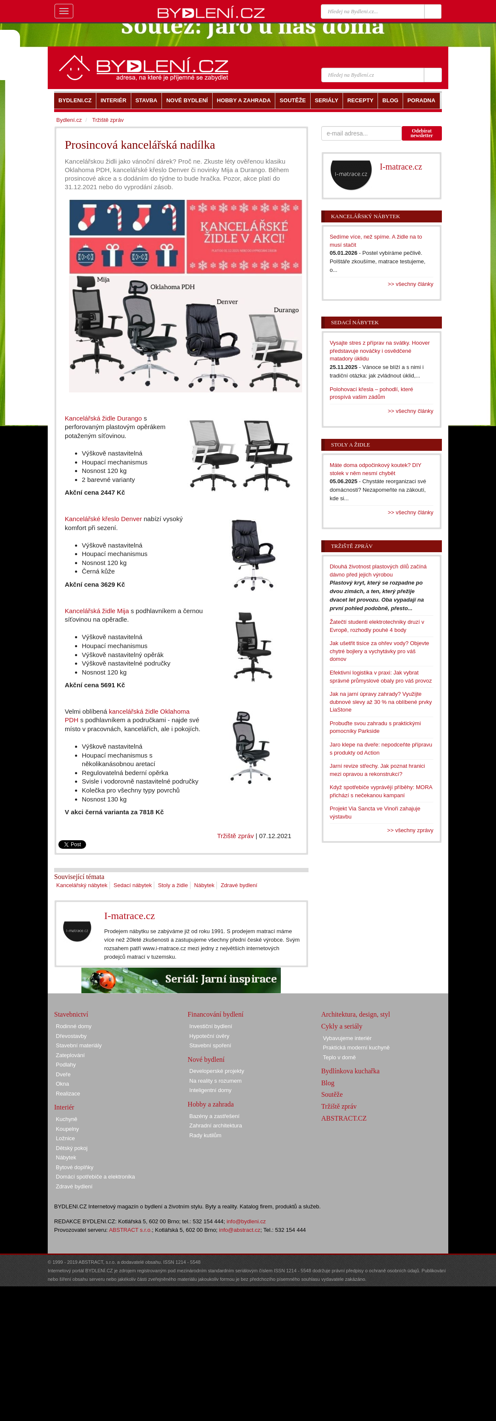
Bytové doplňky (74, 1167)
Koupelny (67, 1129)
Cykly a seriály (342, 1026)
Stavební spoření (210, 1045)
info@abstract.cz (239, 1230)
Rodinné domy (74, 1026)
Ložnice (65, 1138)
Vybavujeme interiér (347, 1038)
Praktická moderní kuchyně (356, 1047)
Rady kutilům (205, 1135)
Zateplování (70, 1055)
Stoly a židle (173, 885)
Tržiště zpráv (235, 835)
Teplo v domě (339, 1057)
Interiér (64, 1107)
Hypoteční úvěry (209, 1036)
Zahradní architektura (215, 1125)
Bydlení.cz (69, 120)
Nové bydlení (206, 1059)
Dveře (63, 1074)
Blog (328, 1083)
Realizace (68, 1093)
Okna (62, 1084)
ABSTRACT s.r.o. (130, 1230)
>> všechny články (410, 284)
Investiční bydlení (210, 1026)
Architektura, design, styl (355, 1014)
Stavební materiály (79, 1045)
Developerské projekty (216, 1071)
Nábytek (204, 885)
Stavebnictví (71, 1014)
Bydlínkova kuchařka (350, 1071)
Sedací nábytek (133, 885)
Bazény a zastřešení (214, 1116)
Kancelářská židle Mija (97, 610)
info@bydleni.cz (246, 1221)
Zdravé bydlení (239, 885)
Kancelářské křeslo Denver (103, 518)
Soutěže (332, 1094)
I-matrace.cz (129, 915)
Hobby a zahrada (210, 1104)
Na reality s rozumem (215, 1081)
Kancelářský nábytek (81, 885)
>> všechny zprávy (410, 830)
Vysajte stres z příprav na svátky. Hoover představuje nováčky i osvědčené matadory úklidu (380, 351)
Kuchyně (67, 1119)
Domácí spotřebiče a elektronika (95, 1176)
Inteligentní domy (210, 1090)
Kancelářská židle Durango (103, 418)
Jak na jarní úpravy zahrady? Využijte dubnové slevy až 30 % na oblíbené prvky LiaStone (381, 702)
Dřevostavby (71, 1036)
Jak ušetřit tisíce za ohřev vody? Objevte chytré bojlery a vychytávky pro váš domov (379, 651)
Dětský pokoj (71, 1148)
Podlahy (66, 1064)
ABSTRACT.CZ (344, 1118)
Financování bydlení (215, 1014)
